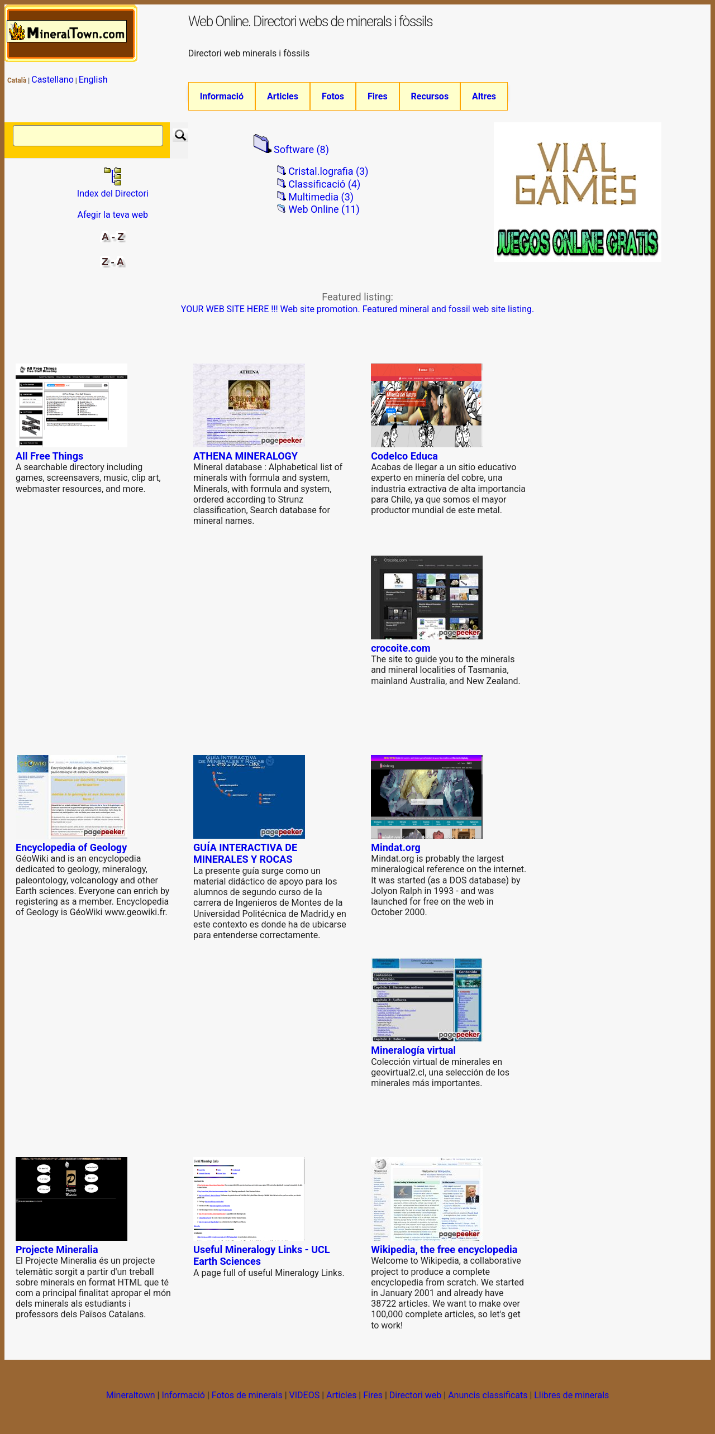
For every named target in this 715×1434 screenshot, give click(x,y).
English (93, 79)
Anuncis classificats (487, 1395)
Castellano (52, 79)
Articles (282, 96)
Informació (222, 96)
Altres (484, 96)
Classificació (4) (324, 184)
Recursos (430, 96)
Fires (378, 96)
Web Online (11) (324, 209)
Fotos (333, 96)
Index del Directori (113, 188)
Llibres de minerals (571, 1395)
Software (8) (301, 150)
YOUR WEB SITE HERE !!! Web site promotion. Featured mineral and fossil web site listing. (357, 309)
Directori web (415, 1395)
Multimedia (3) (321, 197)
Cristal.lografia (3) (328, 172)
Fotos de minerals (247, 1395)
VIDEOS (304, 1395)
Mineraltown (130, 1395)
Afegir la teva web (113, 215)
